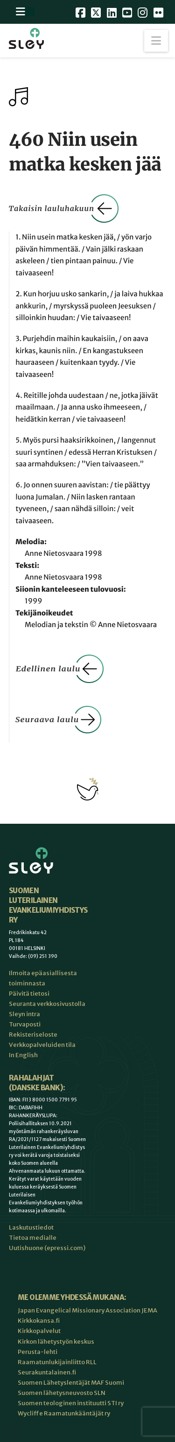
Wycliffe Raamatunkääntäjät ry (64, 1413)
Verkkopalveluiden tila (42, 1045)
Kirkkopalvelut (39, 1331)
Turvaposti (25, 1024)
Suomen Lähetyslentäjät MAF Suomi (71, 1383)
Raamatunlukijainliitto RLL (57, 1362)
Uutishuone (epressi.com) (47, 1248)
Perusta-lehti (37, 1352)
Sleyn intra (24, 1014)
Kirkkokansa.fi (39, 1321)
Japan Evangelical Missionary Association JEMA (87, 1310)
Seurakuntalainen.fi (47, 1372)
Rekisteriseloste (33, 1035)
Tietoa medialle (32, 1238)
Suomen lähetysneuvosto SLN (61, 1393)
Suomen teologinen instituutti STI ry (71, 1403)
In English (23, 1055)
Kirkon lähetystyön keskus (56, 1342)
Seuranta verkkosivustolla (47, 1004)
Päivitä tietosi (29, 994)
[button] (156, 41)
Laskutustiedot (31, 1227)
